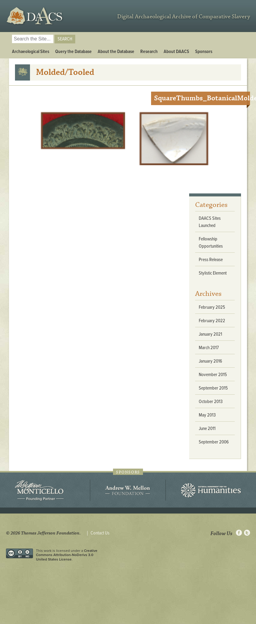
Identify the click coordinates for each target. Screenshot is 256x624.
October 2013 (211, 402)
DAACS (35, 16)
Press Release (211, 260)
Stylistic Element (213, 273)
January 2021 (210, 334)
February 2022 (212, 321)
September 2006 (214, 442)
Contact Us (100, 533)
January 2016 (210, 361)
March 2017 (209, 348)
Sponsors (203, 52)
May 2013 (207, 415)
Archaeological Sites (30, 52)
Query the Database (73, 52)
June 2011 (207, 428)
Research (149, 52)
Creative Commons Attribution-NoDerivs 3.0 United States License (66, 555)
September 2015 (213, 388)
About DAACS (176, 52)
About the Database (116, 52)
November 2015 (213, 375)
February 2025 (212, 307)
